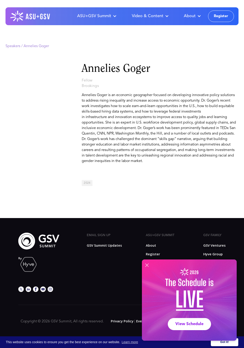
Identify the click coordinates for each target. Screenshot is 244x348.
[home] (30, 16)
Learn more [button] (130, 342)
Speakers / (14, 46)
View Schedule (189, 324)
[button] (96, 16)
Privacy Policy (122, 321)
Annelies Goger (36, 46)
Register (221, 16)
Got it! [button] (224, 342)
